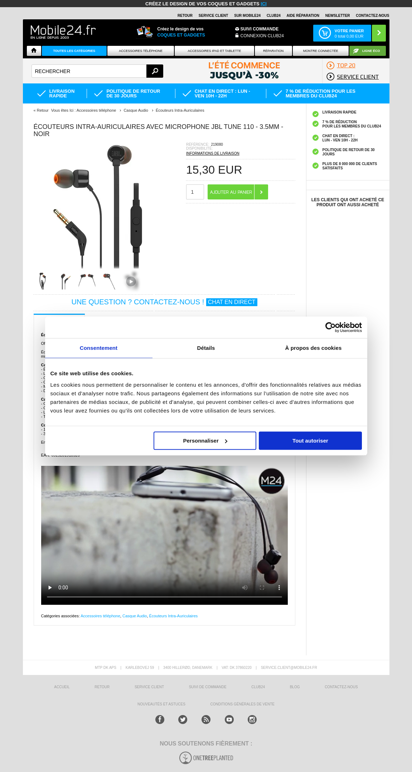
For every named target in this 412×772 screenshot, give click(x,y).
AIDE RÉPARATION (303, 16)
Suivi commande (260, 29)
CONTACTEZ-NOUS (372, 16)
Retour (43, 110)
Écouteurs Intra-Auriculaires (173, 616)
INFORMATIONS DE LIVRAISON (212, 153)
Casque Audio (134, 616)
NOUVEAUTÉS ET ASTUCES (161, 704)
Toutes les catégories (74, 51)
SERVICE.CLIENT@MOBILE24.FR (289, 668)
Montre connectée (320, 51)
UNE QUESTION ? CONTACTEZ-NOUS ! (164, 302)
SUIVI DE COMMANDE (208, 687)
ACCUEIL (61, 687)
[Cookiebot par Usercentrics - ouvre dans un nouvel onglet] (330, 327)
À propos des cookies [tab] (313, 348)
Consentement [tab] (98, 348)
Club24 (274, 16)
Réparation (273, 51)
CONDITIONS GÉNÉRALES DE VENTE (242, 704)
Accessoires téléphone (100, 616)
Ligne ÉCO (371, 51)
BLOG (295, 687)
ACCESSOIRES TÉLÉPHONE (141, 51)
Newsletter (337, 16)
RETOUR (185, 16)
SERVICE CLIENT (213, 16)
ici (264, 3)
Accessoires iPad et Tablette (214, 51)
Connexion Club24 (262, 35)
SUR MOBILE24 (247, 16)
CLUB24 (258, 687)
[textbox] (97, 71)
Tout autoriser (310, 441)
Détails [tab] (206, 348)
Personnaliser (205, 441)
